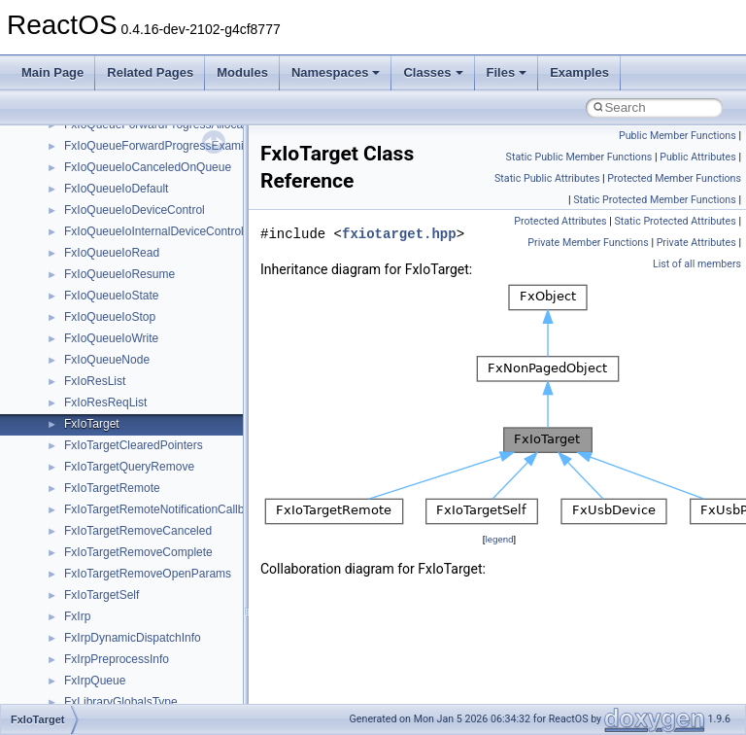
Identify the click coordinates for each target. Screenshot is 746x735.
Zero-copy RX (69, 231)
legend (499, 539)
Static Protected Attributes (674, 221)
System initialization (84, 253)
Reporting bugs (72, 210)
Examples (579, 72)
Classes (432, 72)
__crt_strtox (94, 509)
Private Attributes (696, 242)
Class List (74, 445)
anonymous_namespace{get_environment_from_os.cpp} (210, 659)
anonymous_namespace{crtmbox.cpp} (163, 616)
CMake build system (85, 146)
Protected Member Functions (674, 178)
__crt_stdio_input (108, 466)
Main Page (52, 72)
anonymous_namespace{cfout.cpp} (155, 595)
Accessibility (95, 531)
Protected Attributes (560, 221)
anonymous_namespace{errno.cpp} (156, 638)
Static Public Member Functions (579, 157)
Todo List (56, 338)
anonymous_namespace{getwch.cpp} (160, 702)
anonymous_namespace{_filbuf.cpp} (158, 552)
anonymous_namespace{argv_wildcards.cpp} (181, 573)
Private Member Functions (587, 242)
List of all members (697, 264)
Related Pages (150, 72)
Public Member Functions (677, 135)
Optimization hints (79, 295)
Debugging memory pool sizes (111, 188)
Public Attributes (698, 157)
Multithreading (69, 274)
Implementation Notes (90, 317)
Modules (242, 72)
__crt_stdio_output (112, 488)
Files (507, 72)
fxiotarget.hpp (399, 234)
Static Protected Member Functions (654, 199)
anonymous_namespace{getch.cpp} (157, 680)
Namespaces (336, 72)
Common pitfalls (75, 167)
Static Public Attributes (546, 178)
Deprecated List (74, 360)
